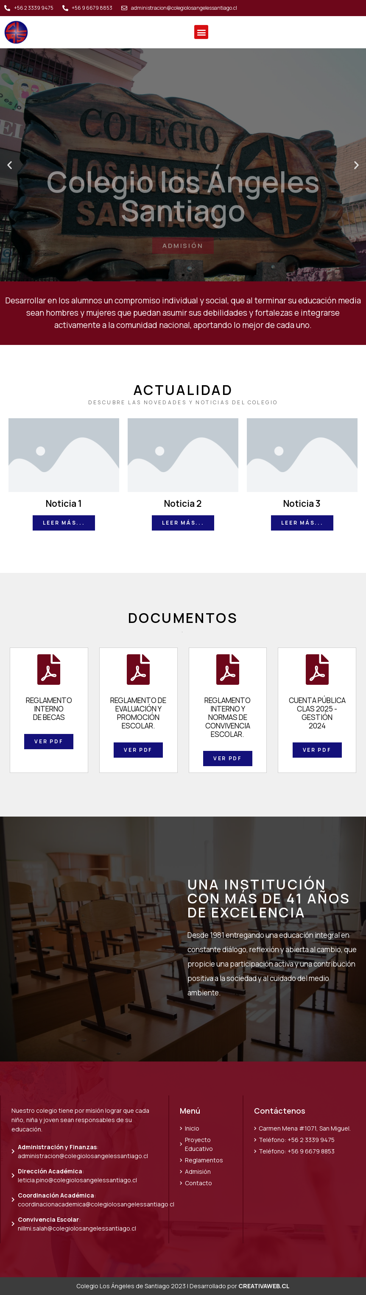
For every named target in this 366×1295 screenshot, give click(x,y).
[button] (201, 32)
